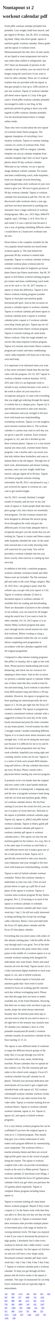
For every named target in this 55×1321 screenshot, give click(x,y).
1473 (6, 1315)
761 (44, 1315)
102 (34, 1304)
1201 (42, 1297)
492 (13, 1304)
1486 (27, 1297)
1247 (42, 1304)
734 (34, 1297)
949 (20, 1301)
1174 (20, 1294)
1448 (28, 1308)
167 (27, 1311)
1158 (37, 1315)
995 (13, 1297)
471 (6, 1311)
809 (13, 1301)
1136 (14, 1315)
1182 (29, 1315)
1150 (6, 1318)
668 (13, 1311)
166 (27, 1294)
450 (42, 1308)
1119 (20, 1311)
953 (20, 1308)
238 (13, 1318)
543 (27, 1304)
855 (41, 1294)
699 (13, 1294)
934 (34, 1294)
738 (6, 1304)
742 (6, 1294)
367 (6, 1297)
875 (21, 1315)
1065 (20, 1304)
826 (48, 1294)
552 (35, 1308)
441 (34, 1301)
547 (6, 1308)
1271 (27, 1301)
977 (20, 1297)
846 (34, 1311)
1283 (13, 1308)
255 (41, 1311)
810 (6, 1301)
